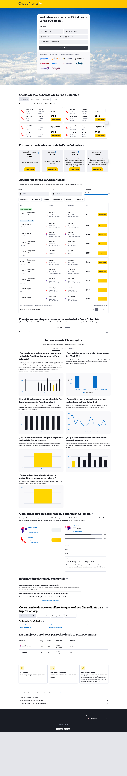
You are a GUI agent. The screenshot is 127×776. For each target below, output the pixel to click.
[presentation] (63, 21)
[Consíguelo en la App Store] (67, 729)
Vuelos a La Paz (53, 625)
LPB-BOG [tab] (67, 328)
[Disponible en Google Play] (59, 729)
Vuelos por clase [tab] (70, 616)
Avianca (30, 537)
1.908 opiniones (33, 532)
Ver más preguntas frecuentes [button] (50, 600)
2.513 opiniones (33, 542)
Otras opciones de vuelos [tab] (28, 616)
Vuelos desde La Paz (25, 627)
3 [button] (103, 309)
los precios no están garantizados (58, 692)
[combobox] (44, 26)
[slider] (109, 194)
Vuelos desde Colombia (55, 627)
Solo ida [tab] (55, 99)
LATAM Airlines (32, 527)
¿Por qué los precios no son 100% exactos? (64, 703)
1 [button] (96, 309)
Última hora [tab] (45, 99)
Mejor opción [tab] (35, 99)
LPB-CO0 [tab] (55, 348)
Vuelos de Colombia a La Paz (28, 625)
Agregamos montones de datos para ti (64, 700)
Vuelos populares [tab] (57, 616)
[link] (29, 169)
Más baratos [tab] (24, 99)
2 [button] (99, 309)
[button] (50, 37)
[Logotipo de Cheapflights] (28, 4)
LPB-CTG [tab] (59, 328)
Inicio (20, 87)
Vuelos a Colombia (84, 625)
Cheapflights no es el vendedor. (64, 697)
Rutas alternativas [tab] (44, 616)
